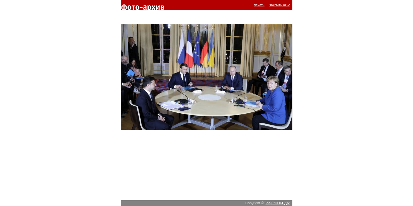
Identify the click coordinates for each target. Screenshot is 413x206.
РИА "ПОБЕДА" (278, 203)
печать (259, 5)
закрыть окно (279, 5)
